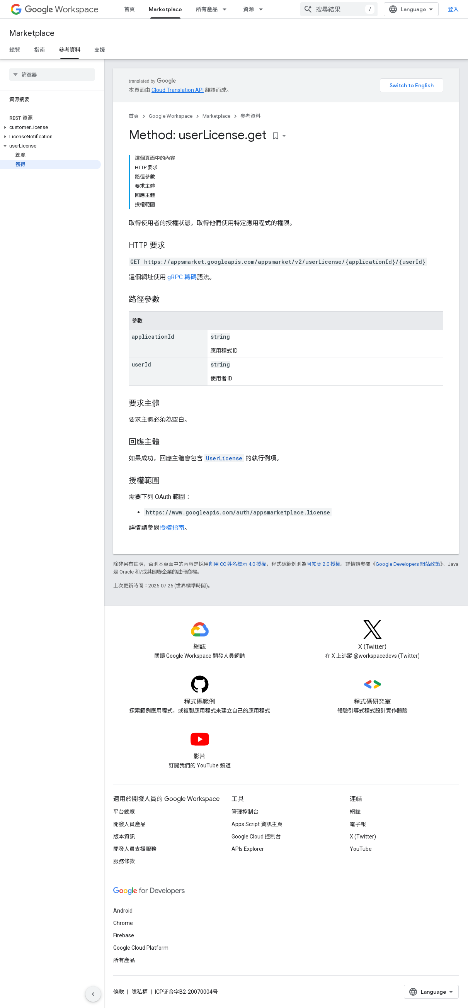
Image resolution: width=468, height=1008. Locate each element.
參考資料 (250, 116)
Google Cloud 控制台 (256, 836)
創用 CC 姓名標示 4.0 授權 (237, 564)
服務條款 (124, 861)
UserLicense (224, 458)
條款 (118, 992)
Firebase (123, 935)
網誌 (355, 812)
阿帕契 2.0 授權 (323, 564)
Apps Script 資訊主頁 (257, 824)
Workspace (62, 9)
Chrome (123, 923)
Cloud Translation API (177, 90)
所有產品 (207, 9)
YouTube (361, 849)
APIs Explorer (247, 849)
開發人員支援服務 (135, 849)
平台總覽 (124, 812)
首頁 (129, 9)
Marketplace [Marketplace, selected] (165, 9)
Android (123, 911)
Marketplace (31, 33)
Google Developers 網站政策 (408, 564)
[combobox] (339, 9)
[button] (50, 127)
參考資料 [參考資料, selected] (69, 49)
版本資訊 (124, 836)
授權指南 (172, 527)
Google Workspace (170, 116)
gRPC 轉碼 (182, 277)
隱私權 (139, 992)
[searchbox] (52, 74)
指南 (39, 49)
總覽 (14, 49)
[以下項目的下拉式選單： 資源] (263, 9)
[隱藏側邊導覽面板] (93, 994)
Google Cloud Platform (140, 948)
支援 (99, 49)
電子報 (358, 824)
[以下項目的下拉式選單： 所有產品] (227, 9)
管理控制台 (245, 812)
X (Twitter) (363, 836)
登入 (453, 9)
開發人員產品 (129, 824)
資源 (248, 9)
